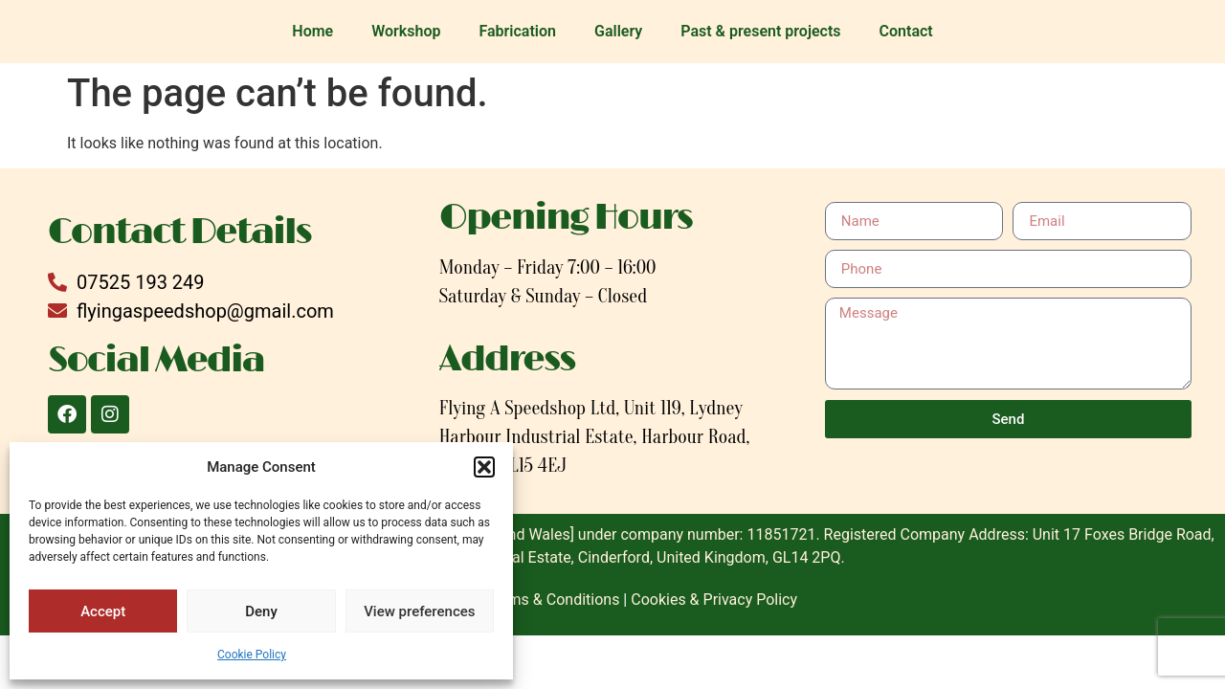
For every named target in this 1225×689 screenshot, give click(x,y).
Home (312, 31)
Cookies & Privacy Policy (714, 599)
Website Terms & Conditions (523, 599)
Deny (261, 611)
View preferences (419, 611)
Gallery (618, 31)
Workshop (405, 31)
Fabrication (517, 31)
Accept (102, 611)
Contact (906, 31)
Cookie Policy (251, 654)
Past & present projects (760, 31)
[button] (484, 467)
